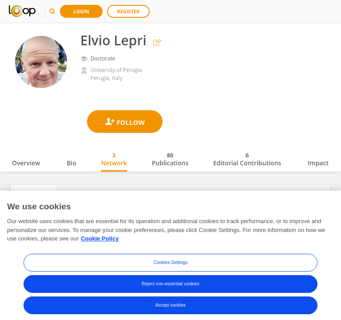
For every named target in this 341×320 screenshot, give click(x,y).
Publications (170, 159)
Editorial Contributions (247, 159)
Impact (318, 163)
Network (114, 159)
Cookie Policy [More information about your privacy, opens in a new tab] (100, 244)
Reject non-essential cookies (170, 290)
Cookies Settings (171, 268)
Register (128, 11)
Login (81, 11)
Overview (26, 163)
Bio (71, 163)
